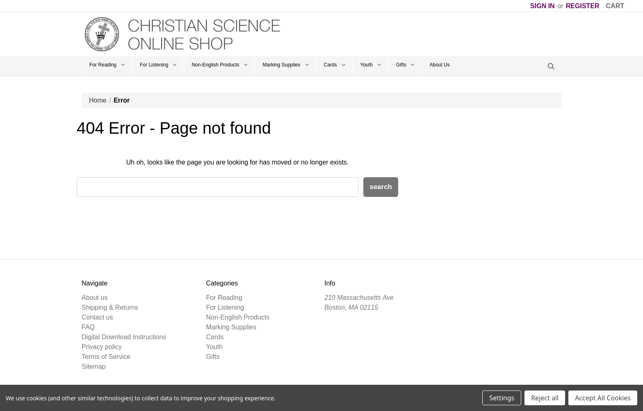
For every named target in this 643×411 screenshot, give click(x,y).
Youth (370, 65)
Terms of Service (106, 356)
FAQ (88, 327)
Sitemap (94, 366)
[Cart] (615, 6)
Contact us (97, 317)
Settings (501, 397)
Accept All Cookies (603, 397)
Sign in (542, 5)
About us (94, 297)
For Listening (158, 65)
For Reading (107, 65)
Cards (334, 65)
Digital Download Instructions (124, 336)
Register (583, 5)
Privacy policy (102, 346)
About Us (439, 65)
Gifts (405, 65)
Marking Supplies (285, 65)
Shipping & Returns (110, 307)
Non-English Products (219, 65)
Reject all (545, 397)
